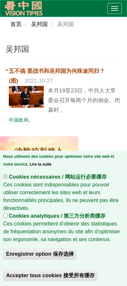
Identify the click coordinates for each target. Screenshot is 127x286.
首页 (16, 24)
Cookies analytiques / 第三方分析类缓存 (57, 219)
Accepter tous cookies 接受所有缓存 (50, 278)
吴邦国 (39, 24)
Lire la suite (41, 167)
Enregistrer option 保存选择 (40, 257)
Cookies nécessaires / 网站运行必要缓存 (58, 180)
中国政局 (18, 120)
